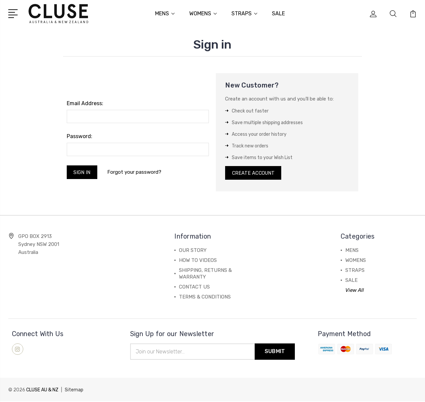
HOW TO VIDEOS (198, 261)
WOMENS (203, 13)
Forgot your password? (135, 172)
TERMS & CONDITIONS (205, 298)
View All (354, 291)
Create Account (254, 173)
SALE (278, 13)
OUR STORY (193, 251)
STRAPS (244, 13)
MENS (165, 13)
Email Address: (85, 103)
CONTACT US (194, 288)
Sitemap (74, 390)
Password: (79, 136)
